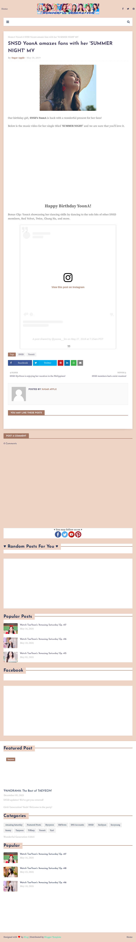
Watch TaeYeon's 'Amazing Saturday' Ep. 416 (43, 639)
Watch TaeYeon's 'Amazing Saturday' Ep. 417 (43, 625)
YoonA (19, 37)
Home (11, 37)
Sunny (8, 830)
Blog (26, 937)
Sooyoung (115, 825)
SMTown (62, 825)
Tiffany (31, 830)
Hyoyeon (49, 825)
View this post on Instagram (68, 287)
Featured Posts (34, 825)
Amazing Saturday (13, 825)
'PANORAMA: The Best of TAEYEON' (28, 790)
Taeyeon (20, 830)
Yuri (52, 830)
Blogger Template (52, 937)
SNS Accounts (77, 825)
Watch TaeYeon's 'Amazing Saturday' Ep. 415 (43, 653)
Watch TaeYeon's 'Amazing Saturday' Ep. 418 (43, 868)
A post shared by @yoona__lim (50, 339)
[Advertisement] (68, 583)
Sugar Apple (18, 57)
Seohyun (102, 825)
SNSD (21, 354)
